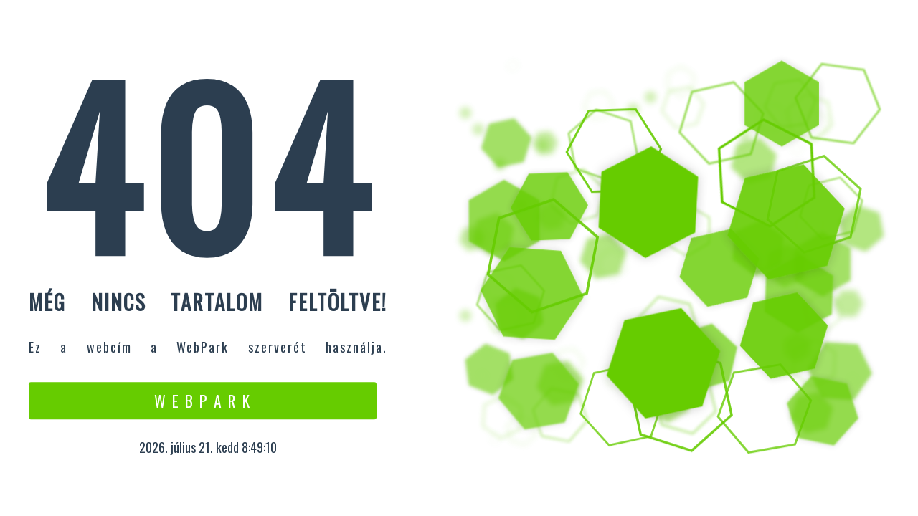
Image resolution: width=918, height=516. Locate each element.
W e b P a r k (202, 400)
